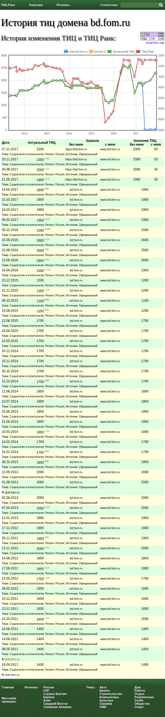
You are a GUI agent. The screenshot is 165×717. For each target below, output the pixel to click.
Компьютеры (109, 697)
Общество (142, 703)
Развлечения (144, 697)
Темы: (90, 687)
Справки (105, 703)
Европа (48, 697)
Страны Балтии (55, 693)
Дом (138, 687)
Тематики (36, 5)
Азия (47, 700)
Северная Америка (57, 707)
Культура (106, 700)
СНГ (46, 690)
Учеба (139, 700)
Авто (103, 687)
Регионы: (32, 687)
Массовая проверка (9, 700)
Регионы (63, 5)
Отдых (139, 693)
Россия (48, 687)
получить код (155, 42)
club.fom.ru (12, 492)
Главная (8, 687)
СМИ (102, 707)
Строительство (110, 693)
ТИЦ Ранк (8, 5)
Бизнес (104, 690)
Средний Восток (55, 703)
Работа (140, 690)
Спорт (139, 707)
